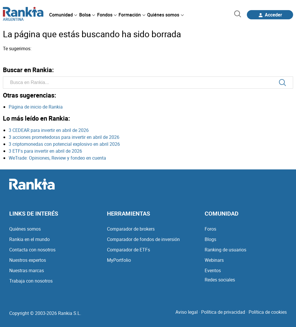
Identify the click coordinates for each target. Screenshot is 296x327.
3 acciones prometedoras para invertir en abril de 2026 (64, 137)
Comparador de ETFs (128, 249)
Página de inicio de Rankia (36, 107)
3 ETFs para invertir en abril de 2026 (45, 151)
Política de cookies (268, 312)
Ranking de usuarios (225, 249)
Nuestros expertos (27, 260)
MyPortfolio (119, 260)
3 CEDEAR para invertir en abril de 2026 (49, 130)
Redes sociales (220, 279)
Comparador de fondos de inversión (143, 239)
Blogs (210, 239)
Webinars (214, 260)
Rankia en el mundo (29, 239)
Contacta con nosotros (32, 249)
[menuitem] (63, 15)
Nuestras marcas (26, 270)
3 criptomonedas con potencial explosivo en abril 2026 (64, 144)
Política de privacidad (223, 312)
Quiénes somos (25, 229)
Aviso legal (186, 312)
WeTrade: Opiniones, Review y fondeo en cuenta (57, 158)
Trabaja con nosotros (31, 281)
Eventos (213, 270)
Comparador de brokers (131, 229)
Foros (210, 229)
